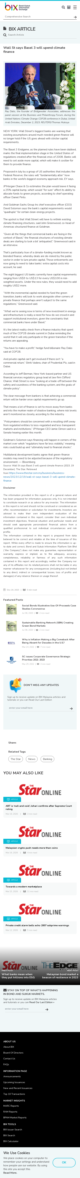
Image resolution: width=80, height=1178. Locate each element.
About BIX (8, 1047)
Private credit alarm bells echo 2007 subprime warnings (37, 925)
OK (64, 1162)
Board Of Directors (13, 1052)
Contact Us (9, 1058)
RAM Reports (10, 1111)
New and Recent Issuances (17, 1088)
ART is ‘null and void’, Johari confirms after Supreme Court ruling (39, 807)
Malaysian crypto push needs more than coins (32, 847)
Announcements (12, 1076)
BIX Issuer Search (12, 1129)
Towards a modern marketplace (24, 886)
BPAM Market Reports (15, 1117)
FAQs (6, 1064)
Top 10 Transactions (14, 1094)
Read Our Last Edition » (41, 1002)
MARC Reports (11, 1105)
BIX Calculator (11, 1141)
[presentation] (32, 719)
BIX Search (9, 1135)
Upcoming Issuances (14, 1082)
